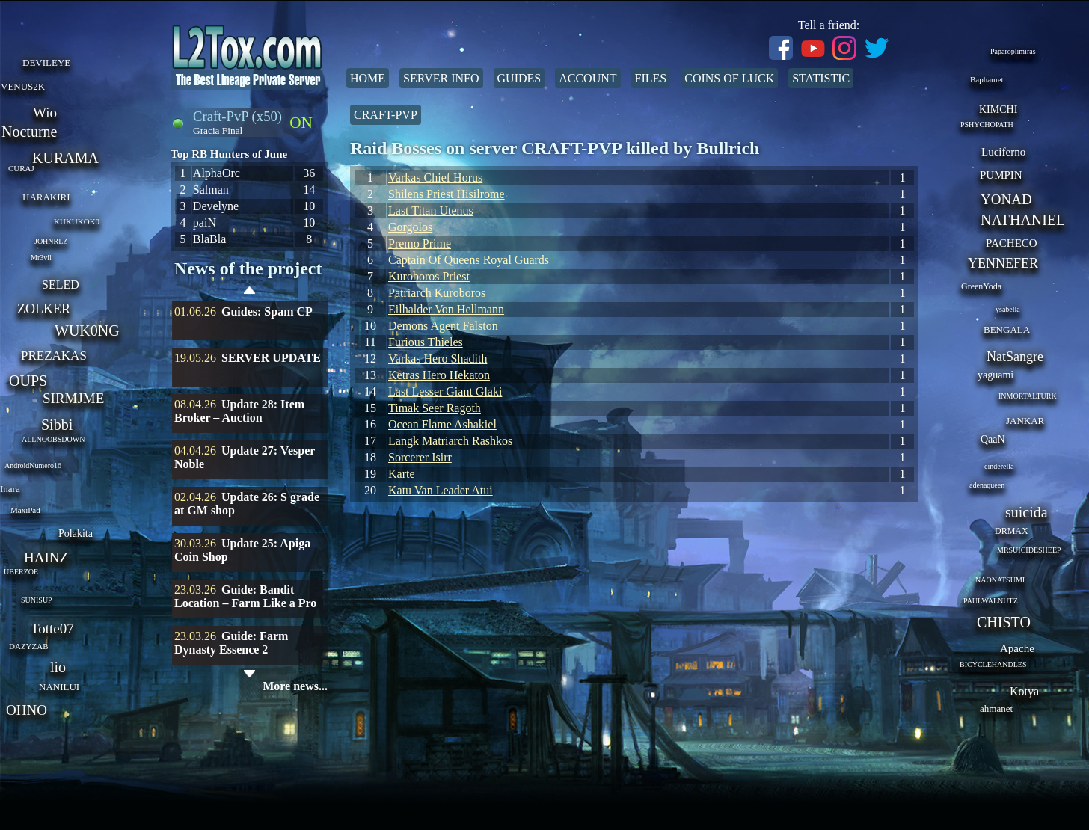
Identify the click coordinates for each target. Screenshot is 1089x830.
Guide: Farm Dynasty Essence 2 (231, 643)
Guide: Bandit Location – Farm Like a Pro (245, 596)
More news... (295, 686)
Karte (401, 473)
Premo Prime (419, 243)
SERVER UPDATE (271, 357)
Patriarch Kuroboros (436, 292)
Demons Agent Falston (443, 325)
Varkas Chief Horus (435, 177)
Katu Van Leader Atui (440, 490)
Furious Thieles (425, 342)
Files (651, 78)
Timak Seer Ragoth (434, 408)
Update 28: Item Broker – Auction (239, 411)
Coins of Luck (729, 78)
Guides (519, 78)
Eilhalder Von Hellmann (446, 309)
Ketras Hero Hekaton (439, 375)
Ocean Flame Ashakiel (442, 424)
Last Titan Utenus (430, 210)
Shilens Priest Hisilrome (446, 194)
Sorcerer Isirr (420, 457)
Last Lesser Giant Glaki (445, 391)
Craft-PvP (385, 114)
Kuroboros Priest (429, 276)
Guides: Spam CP (267, 311)
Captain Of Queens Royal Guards (468, 259)
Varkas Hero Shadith (437, 358)
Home (367, 78)
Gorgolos (410, 227)
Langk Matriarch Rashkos (450, 440)
